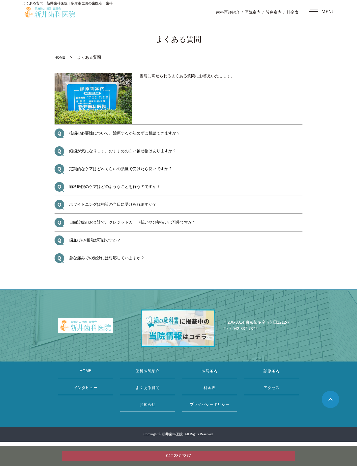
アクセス (271, 388)
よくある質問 (147, 388)
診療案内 (274, 12)
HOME (60, 57)
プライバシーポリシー (209, 404)
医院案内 (253, 12)
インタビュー (85, 388)
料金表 (292, 12)
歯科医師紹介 (228, 12)
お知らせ (147, 404)
